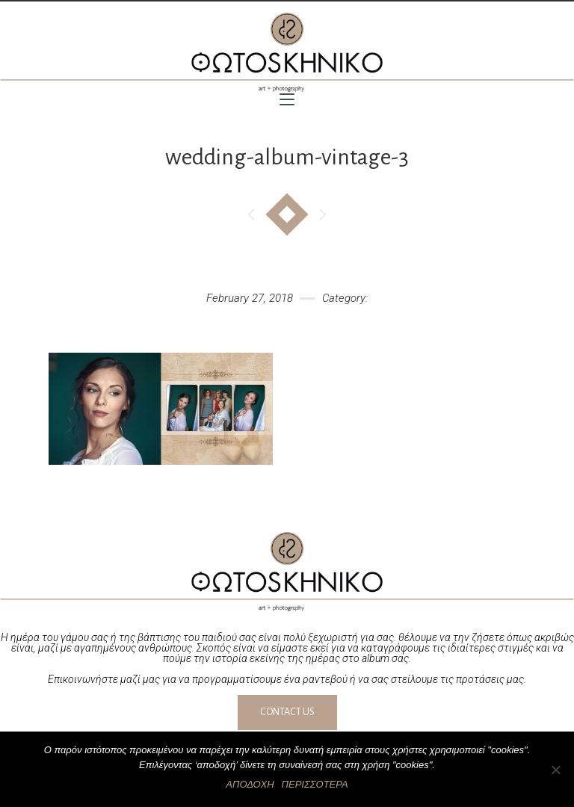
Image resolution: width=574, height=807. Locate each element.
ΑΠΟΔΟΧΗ (250, 784)
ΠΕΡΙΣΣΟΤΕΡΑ (315, 784)
